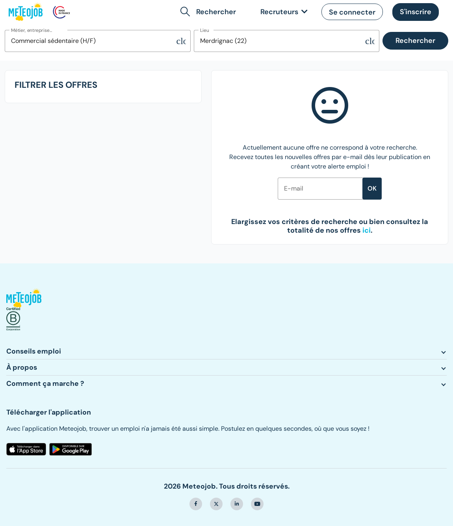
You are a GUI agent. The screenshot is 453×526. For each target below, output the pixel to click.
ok (372, 188)
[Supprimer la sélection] (181, 40)
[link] (282, 12)
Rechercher (415, 40)
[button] (209, 12)
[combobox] (90, 41)
